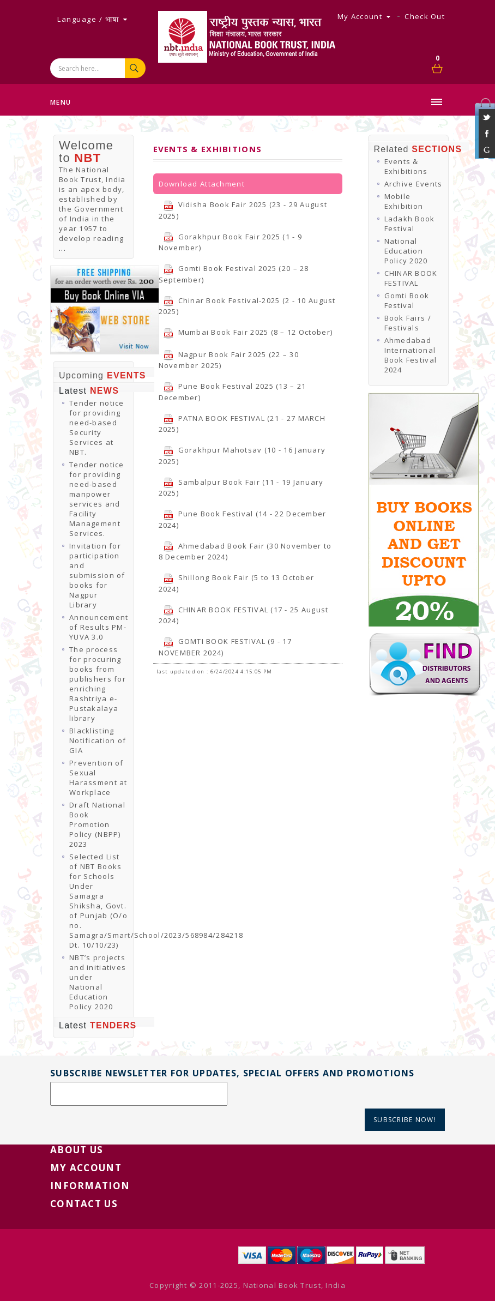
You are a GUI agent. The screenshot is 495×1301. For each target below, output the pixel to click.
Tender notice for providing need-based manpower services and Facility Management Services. (96, 499)
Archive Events (413, 184)
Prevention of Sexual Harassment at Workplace (98, 777)
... (62, 248)
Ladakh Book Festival (409, 223)
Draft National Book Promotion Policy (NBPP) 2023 (97, 824)
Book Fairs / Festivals (407, 323)
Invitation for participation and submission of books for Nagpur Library (97, 575)
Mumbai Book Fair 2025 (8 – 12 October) (248, 332)
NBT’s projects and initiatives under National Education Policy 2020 (97, 982)
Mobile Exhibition (404, 201)
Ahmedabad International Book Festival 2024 (410, 355)
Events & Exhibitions (406, 166)
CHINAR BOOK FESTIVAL (411, 278)
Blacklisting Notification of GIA (97, 740)
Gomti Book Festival (407, 300)
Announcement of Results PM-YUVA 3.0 (98, 627)
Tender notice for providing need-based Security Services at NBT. (96, 427)
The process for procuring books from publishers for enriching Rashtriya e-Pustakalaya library (97, 684)
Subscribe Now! (404, 1119)
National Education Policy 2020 (406, 251)
